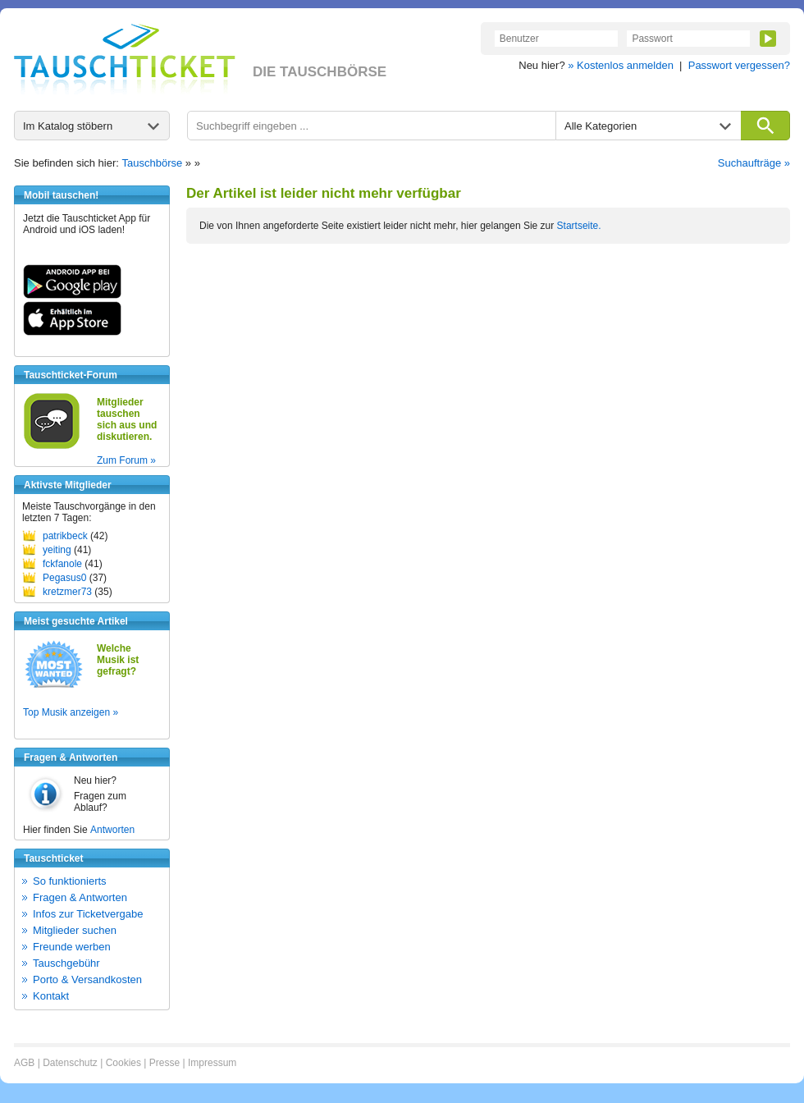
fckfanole (62, 564)
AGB (24, 1063)
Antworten (112, 829)
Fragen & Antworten (80, 897)
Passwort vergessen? (739, 65)
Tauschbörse (152, 163)
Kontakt (51, 996)
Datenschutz (70, 1063)
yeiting (57, 550)
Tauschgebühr (66, 963)
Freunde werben (72, 947)
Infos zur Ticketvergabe (88, 914)
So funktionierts (70, 881)
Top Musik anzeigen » (70, 712)
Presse (164, 1063)
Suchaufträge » (754, 163)
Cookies (123, 1063)
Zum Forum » (126, 460)
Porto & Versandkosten (87, 979)
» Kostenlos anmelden (621, 65)
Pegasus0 (64, 578)
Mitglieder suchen (74, 930)
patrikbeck (65, 536)
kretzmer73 (67, 591)
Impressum (212, 1063)
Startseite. (579, 225)
